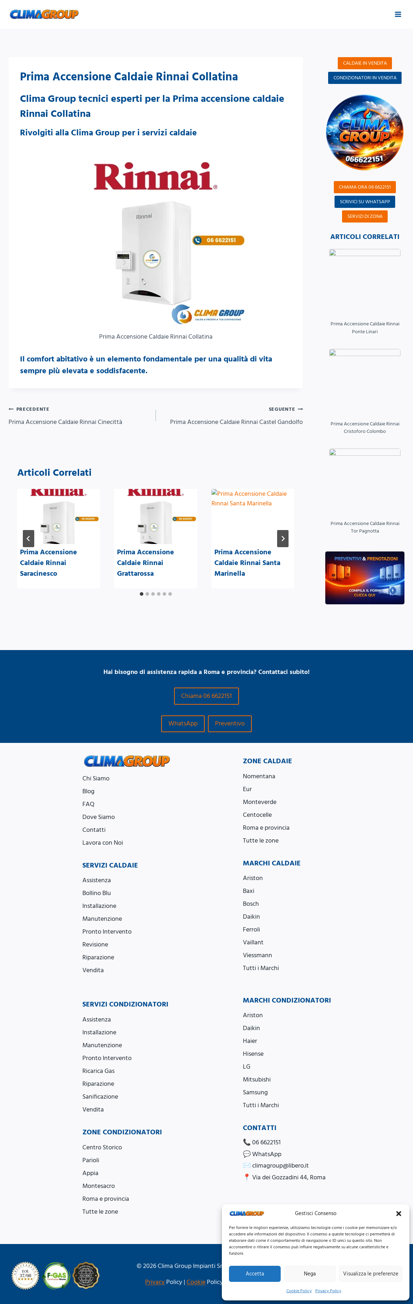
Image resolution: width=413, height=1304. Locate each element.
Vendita (93, 970)
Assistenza (96, 880)
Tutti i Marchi (261, 968)
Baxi (248, 890)
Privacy (155, 1282)
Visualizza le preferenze (370, 1274)
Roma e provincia (266, 827)
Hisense (253, 1053)
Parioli (90, 1160)
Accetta (255, 1274)
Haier (250, 1040)
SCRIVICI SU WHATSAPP (365, 201)
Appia (90, 1173)
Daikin (251, 916)
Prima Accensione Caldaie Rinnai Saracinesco (48, 563)
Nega (310, 1274)
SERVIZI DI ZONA (365, 216)
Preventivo (230, 723)
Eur (247, 789)
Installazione (99, 905)
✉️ (276, 1165)
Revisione (95, 944)
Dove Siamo (98, 817)
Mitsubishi (257, 1079)
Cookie (196, 1282)
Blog (88, 791)
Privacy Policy (328, 1291)
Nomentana (259, 776)
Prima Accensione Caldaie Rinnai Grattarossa (145, 563)
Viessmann (257, 955)
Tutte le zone (261, 840)
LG (246, 1066)
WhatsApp (183, 723)
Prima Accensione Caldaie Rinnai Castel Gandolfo (232, 415)
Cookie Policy (299, 1291)
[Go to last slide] (28, 538)
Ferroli (251, 929)
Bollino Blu (96, 893)
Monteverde (259, 802)
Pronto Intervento (107, 931)
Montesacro (98, 1185)
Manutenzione (102, 918)
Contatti (94, 829)
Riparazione (98, 957)
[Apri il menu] (397, 14)
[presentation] (58, 516)
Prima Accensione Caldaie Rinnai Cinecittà (79, 415)
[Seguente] (283, 538)
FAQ (88, 804)
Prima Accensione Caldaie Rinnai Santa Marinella (247, 563)
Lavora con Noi (102, 842)
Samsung (255, 1092)
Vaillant (253, 942)
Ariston (253, 878)
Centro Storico (102, 1147)
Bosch (251, 903)
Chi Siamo (95, 778)
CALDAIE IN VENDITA (365, 63)
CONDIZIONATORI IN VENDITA (365, 77)
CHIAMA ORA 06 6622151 (365, 187)
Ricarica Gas (98, 1070)
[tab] (141, 594)
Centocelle (257, 814)
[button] (398, 1213)
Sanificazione (100, 1096)
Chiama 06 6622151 (206, 695)
